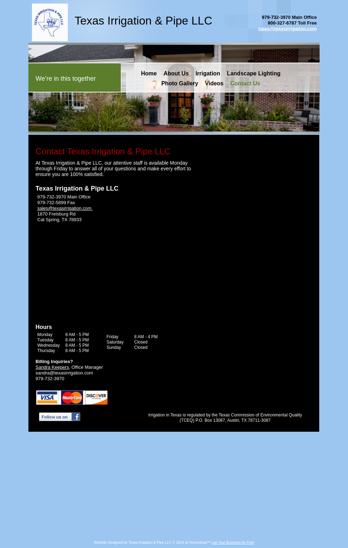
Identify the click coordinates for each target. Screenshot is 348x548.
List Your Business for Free (233, 542)
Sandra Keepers (52, 367)
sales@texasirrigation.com (287, 28)
